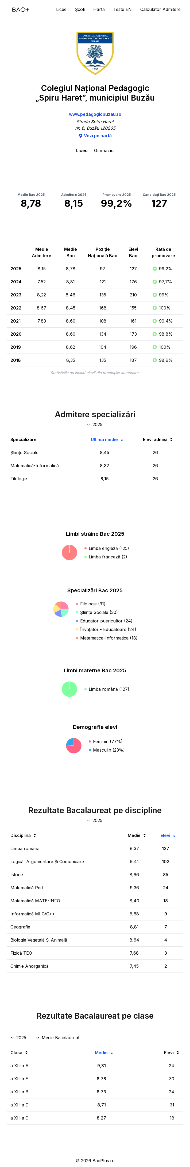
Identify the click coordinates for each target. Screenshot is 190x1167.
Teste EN (122, 9)
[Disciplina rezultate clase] (58, 1037)
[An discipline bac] (95, 820)
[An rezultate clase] (18, 1037)
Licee (61, 9)
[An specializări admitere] (95, 424)
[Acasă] (20, 9)
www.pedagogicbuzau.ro (95, 114)
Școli (80, 9)
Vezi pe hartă (95, 135)
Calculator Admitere (160, 9)
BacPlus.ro (103, 1160)
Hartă (99, 9)
